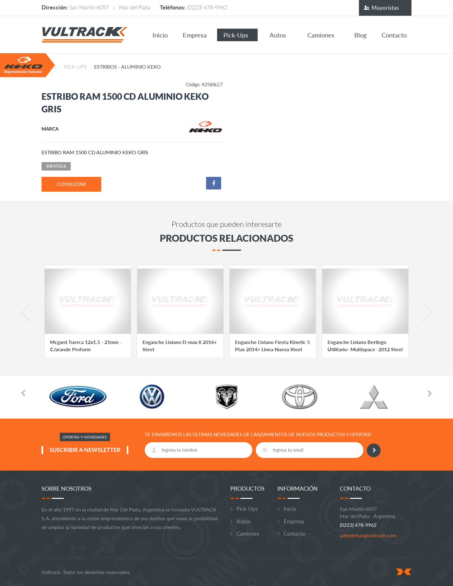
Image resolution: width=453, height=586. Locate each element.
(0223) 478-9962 (207, 7)
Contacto (394, 35)
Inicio (160, 35)
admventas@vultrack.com (368, 535)
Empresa (195, 35)
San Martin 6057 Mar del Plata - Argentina (367, 512)
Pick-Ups (235, 35)
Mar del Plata (134, 7)
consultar (71, 184)
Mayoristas (385, 7)
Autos (278, 35)
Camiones (320, 35)
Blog (360, 35)
